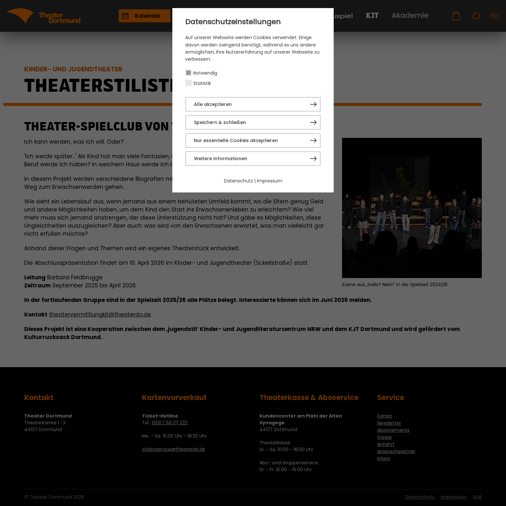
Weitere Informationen (220, 158)
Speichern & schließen (220, 122)
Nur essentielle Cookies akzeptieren (236, 140)
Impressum (269, 181)
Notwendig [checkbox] (205, 73)
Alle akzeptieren (213, 104)
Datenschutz (238, 181)
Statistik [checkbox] (202, 83)
